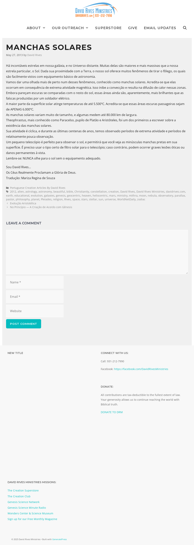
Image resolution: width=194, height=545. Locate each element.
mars (112, 195)
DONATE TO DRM (112, 412)
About (38, 28)
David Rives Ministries (150, 191)
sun (101, 199)
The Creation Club (19, 496)
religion (58, 199)
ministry (122, 195)
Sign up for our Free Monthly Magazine (32, 519)
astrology (31, 191)
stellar (93, 199)
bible (69, 191)
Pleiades (46, 199)
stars (84, 199)
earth (9, 195)
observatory (165, 195)
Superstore (108, 28)
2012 (13, 191)
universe (110, 199)
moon (142, 195)
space (76, 199)
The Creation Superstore (23, 490)
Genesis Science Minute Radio (27, 507)
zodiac (141, 199)
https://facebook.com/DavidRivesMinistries (141, 369)
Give (132, 28)
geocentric (73, 195)
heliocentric (100, 195)
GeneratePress (59, 539)
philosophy (23, 199)
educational (21, 195)
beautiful (59, 191)
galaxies (49, 195)
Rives (67, 199)
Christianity (81, 191)
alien (21, 191)
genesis (61, 195)
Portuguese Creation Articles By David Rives (37, 188)
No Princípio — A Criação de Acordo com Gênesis (41, 207)
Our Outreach (72, 28)
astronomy (45, 191)
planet (35, 199)
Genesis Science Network (23, 502)
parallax (180, 195)
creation (113, 191)
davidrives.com (175, 191)
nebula (152, 195)
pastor (10, 199)
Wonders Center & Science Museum (30, 513)
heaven (86, 195)
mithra (133, 195)
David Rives (127, 191)
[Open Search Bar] (184, 28)
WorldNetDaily (126, 199)
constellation (99, 191)
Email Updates (160, 28)
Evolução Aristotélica (23, 203)
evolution (37, 195)
